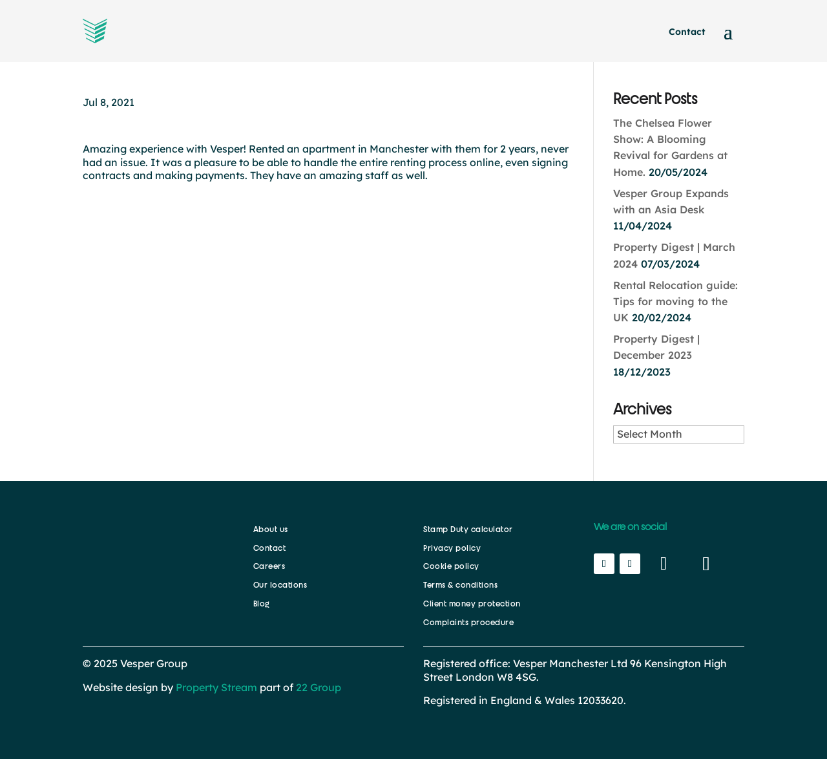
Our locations (280, 585)
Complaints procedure (468, 622)
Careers (269, 566)
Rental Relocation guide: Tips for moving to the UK (675, 301)
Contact (687, 31)
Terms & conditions (460, 585)
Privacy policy (452, 548)
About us (270, 529)
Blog (261, 603)
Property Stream (216, 687)
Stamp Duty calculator (468, 529)
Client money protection (472, 603)
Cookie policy (451, 566)
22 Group (317, 687)
